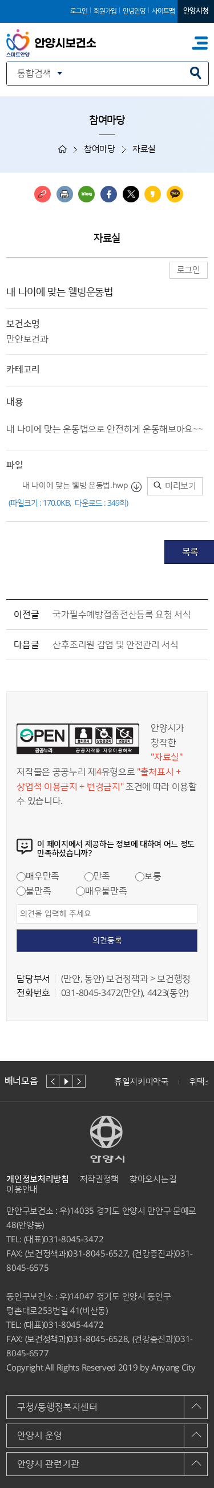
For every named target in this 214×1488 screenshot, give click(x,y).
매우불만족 (101, 891)
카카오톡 (175, 194)
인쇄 (64, 194)
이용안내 (22, 1189)
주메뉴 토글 (200, 43)
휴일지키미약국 (141, 1082)
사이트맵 (163, 11)
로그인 (78, 11)
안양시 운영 (39, 1435)
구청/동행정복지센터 (57, 1407)
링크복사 (42, 194)
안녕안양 (134, 11)
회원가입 (105, 11)
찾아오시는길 (153, 1179)
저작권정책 (99, 1179)
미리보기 (175, 486)
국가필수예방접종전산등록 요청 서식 (122, 614)
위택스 (201, 1082)
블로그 (86, 194)
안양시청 (195, 11)
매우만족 (38, 876)
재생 (65, 1081)
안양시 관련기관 (48, 1464)
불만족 (34, 891)
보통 (148, 876)
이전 (52, 1081)
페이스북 (108, 194)
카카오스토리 (152, 194)
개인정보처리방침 (37, 1179)
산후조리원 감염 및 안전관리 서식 (115, 645)
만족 (97, 876)
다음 (79, 1081)
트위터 (131, 194)
